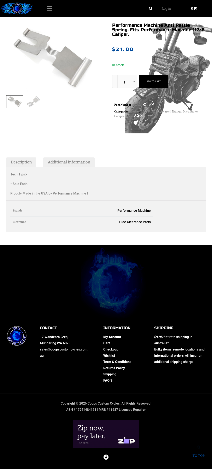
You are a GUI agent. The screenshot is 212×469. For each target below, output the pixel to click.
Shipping (109, 374)
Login (166, 8)
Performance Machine (134, 211)
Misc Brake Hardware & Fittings (161, 111)
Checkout (110, 349)
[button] (150, 8)
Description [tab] (21, 162)
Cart (106, 343)
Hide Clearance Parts (135, 222)
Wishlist (109, 356)
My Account (112, 337)
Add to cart (154, 81)
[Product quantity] (125, 82)
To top (198, 453)
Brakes (135, 111)
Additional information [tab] (69, 162)
